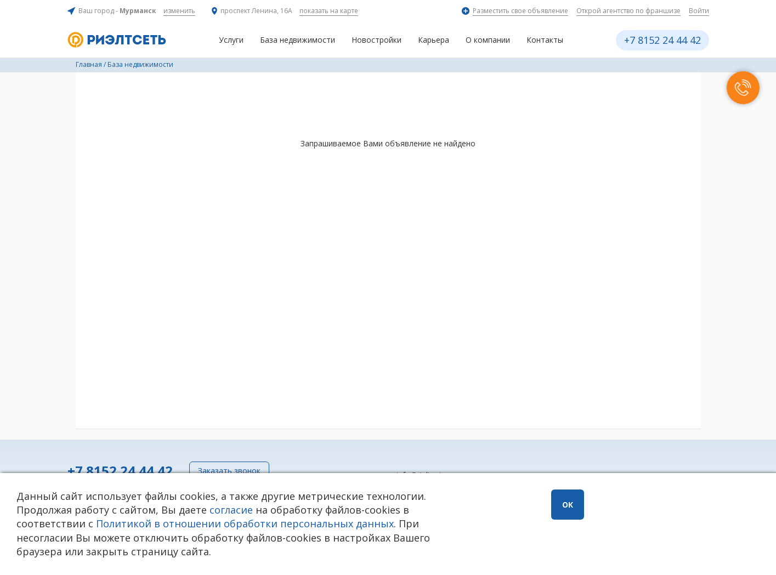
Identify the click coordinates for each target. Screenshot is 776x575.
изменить (179, 10)
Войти (699, 10)
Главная (89, 64)
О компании (488, 40)
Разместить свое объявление (520, 10)
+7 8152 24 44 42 (662, 40)
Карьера (433, 40)
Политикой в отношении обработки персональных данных (245, 523)
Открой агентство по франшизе (628, 10)
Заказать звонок (229, 470)
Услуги (231, 40)
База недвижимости (297, 40)
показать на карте (328, 10)
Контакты (544, 40)
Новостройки (376, 40)
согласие (231, 509)
